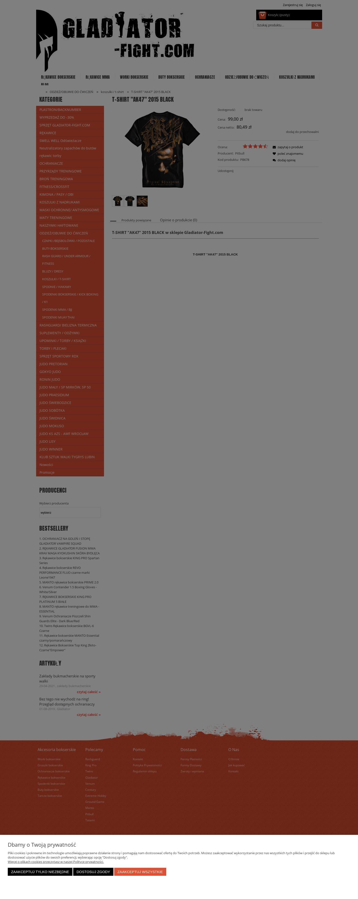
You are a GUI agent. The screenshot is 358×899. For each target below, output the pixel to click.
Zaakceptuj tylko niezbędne (40, 872)
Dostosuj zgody (93, 872)
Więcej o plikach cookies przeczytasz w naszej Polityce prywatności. (56, 862)
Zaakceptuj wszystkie (140, 872)
